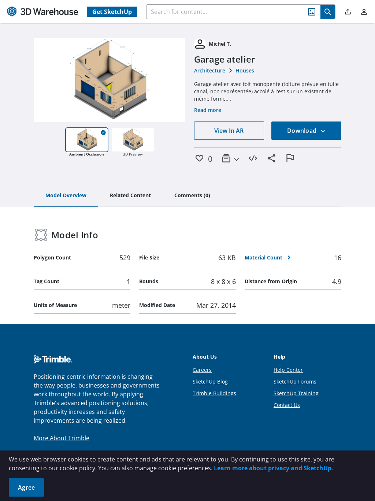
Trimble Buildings (214, 393)
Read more (207, 109)
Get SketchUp (112, 12)
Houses (244, 70)
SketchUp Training (296, 393)
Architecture (209, 70)
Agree (26, 487)
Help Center (288, 369)
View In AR (229, 131)
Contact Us (287, 404)
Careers (202, 369)
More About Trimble (61, 438)
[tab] (66, 195)
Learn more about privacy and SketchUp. (273, 468)
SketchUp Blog (210, 381)
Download (306, 131)
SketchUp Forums (295, 381)
